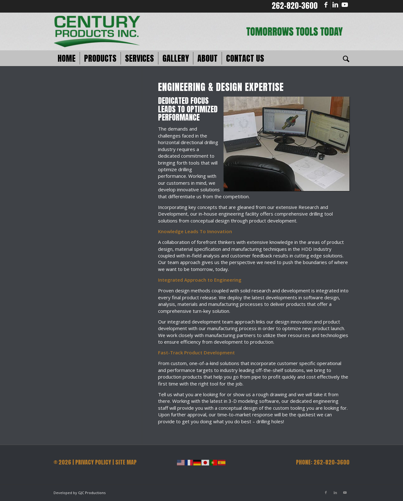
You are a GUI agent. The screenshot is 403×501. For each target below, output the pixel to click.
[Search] (344, 58)
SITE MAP (126, 462)
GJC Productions (91, 492)
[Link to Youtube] (344, 4)
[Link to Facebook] (325, 4)
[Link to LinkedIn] (335, 4)
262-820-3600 (295, 5)
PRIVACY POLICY (93, 462)
